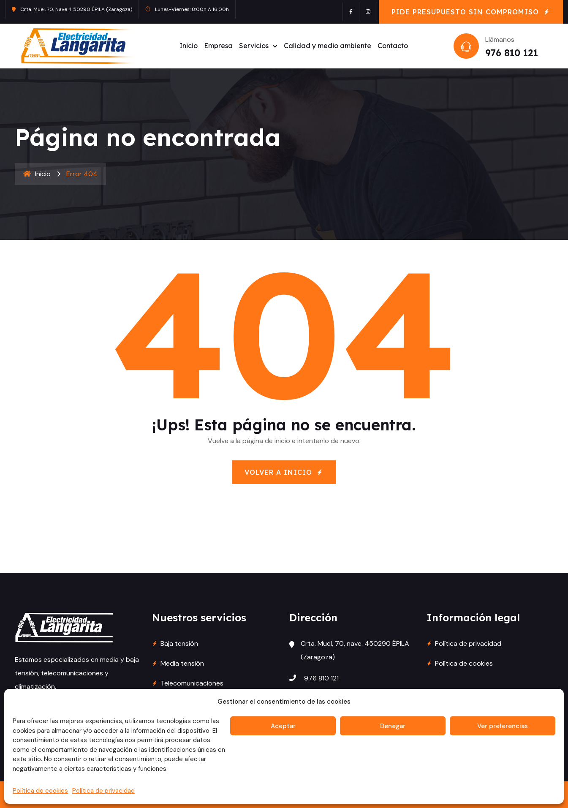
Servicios (254, 45)
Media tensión (182, 663)
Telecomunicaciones (191, 683)
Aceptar (283, 726)
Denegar (392, 726)
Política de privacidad (103, 790)
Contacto (393, 45)
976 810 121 (511, 53)
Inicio (188, 45)
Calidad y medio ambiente (327, 45)
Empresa (218, 45)
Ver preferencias (502, 726)
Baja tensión (179, 643)
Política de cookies (40, 790)
